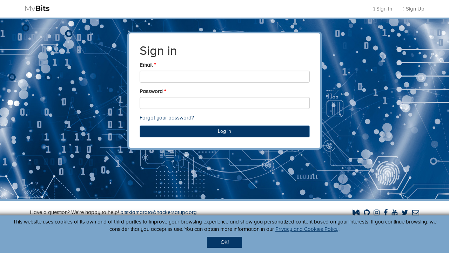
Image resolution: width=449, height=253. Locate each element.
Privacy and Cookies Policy (307, 229)
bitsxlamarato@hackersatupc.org (158, 212)
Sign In (382, 9)
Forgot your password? (167, 118)
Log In (224, 131)
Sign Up (413, 9)
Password (151, 91)
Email (146, 65)
